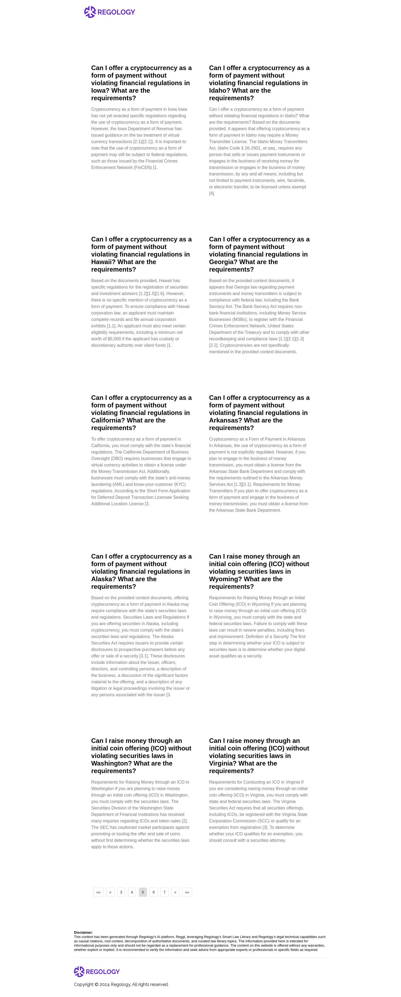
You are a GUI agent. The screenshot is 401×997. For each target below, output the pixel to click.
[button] (98, 892)
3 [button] (121, 892)
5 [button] (143, 892)
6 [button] (154, 892)
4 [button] (132, 892)
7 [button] (164, 892)
